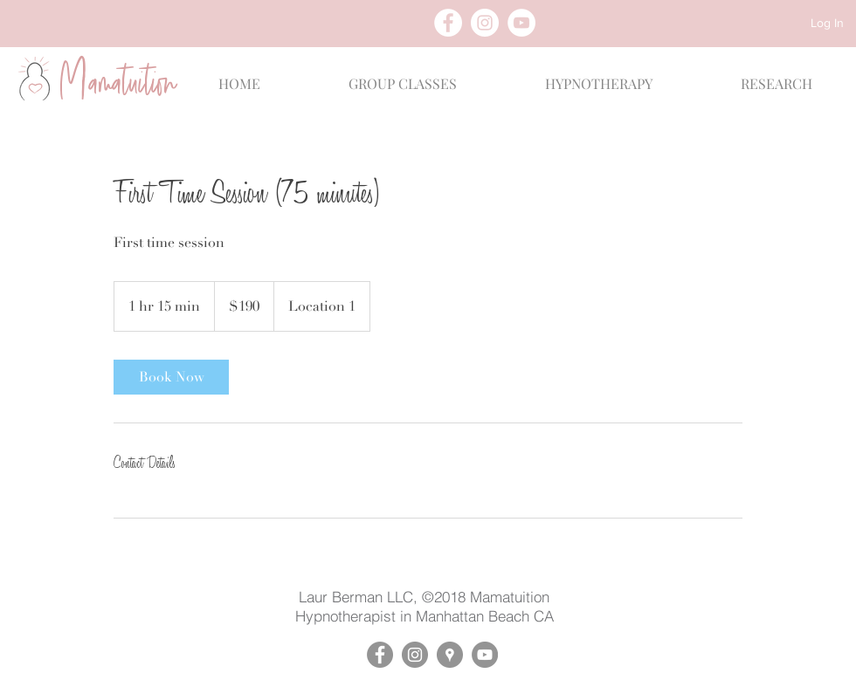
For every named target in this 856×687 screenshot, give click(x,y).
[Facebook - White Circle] (448, 23)
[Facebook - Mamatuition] (380, 655)
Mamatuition (509, 596)
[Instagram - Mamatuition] (415, 655)
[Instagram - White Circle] (485, 23)
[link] (171, 377)
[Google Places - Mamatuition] (450, 655)
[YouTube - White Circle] (521, 23)
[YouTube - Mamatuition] (485, 655)
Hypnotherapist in (355, 616)
